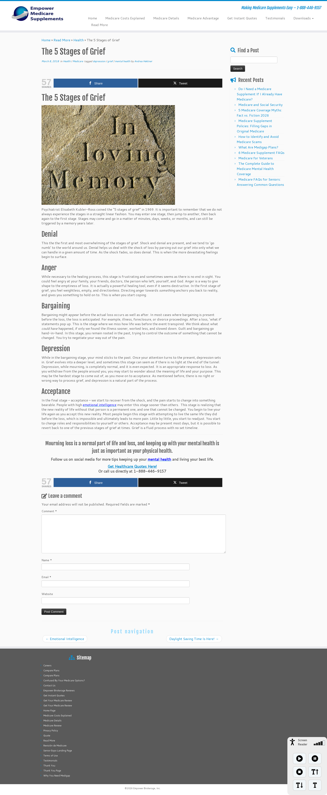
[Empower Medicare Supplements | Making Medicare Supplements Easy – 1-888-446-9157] (37, 13)
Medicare (78, 61)
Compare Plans (51, 670)
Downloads (303, 18)
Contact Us (49, 685)
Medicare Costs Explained (125, 18)
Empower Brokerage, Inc (146, 788)
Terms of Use (50, 755)
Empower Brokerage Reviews (59, 690)
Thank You (49, 765)
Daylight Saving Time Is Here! (194, 638)
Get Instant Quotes (242, 18)
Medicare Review (52, 725)
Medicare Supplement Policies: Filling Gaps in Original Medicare (254, 125)
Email (46, 577)
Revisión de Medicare (55, 745)
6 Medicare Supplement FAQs (261, 152)
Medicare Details (166, 18)
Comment (49, 511)
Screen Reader (302, 742)
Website (47, 594)
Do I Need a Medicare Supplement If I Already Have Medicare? (259, 94)
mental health (123, 61)
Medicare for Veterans (255, 158)
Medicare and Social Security (260, 104)
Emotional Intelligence (65, 638)
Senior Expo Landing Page (57, 750)
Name (47, 560)
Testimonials (275, 18)
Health (78, 40)
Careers (47, 665)
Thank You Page (52, 770)
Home (92, 18)
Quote (46, 735)
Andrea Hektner (143, 61)
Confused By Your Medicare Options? (64, 680)
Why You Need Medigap (56, 775)
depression (99, 61)
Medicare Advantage (203, 18)
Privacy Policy (50, 730)
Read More (99, 24)
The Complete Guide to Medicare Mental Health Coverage (255, 168)
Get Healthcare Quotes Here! (132, 466)
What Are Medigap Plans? (258, 147)
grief (110, 61)
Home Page (49, 710)
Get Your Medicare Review (57, 700)
